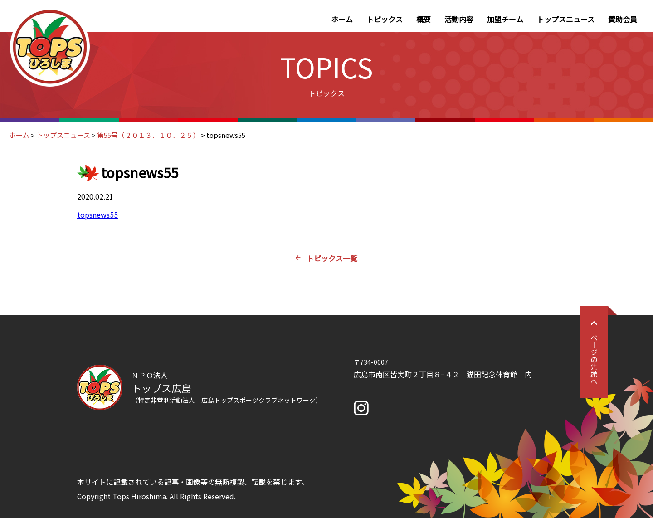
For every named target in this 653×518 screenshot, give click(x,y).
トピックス (384, 19)
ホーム (342, 19)
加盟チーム (505, 19)
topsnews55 (97, 214)
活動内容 (458, 19)
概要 (423, 19)
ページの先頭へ (594, 352)
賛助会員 (622, 19)
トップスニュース (566, 19)
